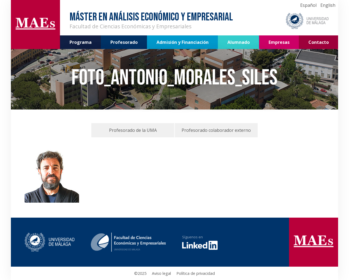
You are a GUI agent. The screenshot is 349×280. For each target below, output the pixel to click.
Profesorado (124, 42)
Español (308, 5)
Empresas (279, 42)
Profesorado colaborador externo (216, 130)
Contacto (318, 42)
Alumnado (238, 42)
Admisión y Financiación (183, 42)
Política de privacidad (195, 273)
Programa (81, 42)
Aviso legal (161, 273)
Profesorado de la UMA (133, 130)
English (327, 5)
